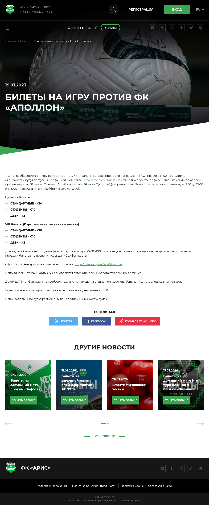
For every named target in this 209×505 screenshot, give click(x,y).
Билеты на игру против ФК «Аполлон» (63, 41)
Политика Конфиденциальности (94, 485)
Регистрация (141, 9)
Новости (26, 41)
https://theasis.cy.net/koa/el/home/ (98, 264)
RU (200, 9)
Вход (177, 9)
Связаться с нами (160, 485)
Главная (11, 41)
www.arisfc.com (94, 180)
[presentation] (9, 423)
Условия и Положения (52, 485)
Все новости (105, 436)
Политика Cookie (132, 485)
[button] (103, 423)
